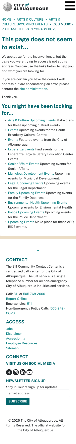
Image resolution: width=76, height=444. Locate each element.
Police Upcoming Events (26, 212)
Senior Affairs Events (23, 164)
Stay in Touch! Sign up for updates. (32, 387)
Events (13, 130)
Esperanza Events (21, 149)
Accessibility (15, 338)
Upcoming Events (21, 222)
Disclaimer (14, 334)
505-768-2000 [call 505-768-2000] (34, 294)
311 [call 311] (16, 294)
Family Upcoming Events (26, 193)
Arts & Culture (30, 19)
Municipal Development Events (31, 173)
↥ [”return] (38, 252)
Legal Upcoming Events (25, 183)
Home (6, 19)
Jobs (9, 329)
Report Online (16, 299)
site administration (33, 89)
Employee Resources (21, 343)
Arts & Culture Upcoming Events (32, 120)
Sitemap (12, 348)
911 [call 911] (29, 303)
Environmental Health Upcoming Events (37, 202)
